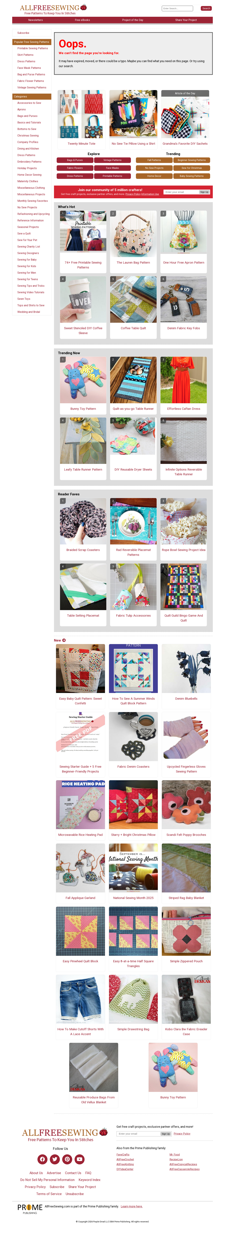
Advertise (54, 1173)
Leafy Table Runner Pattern (83, 469)
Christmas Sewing (28, 135)
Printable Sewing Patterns (32, 48)
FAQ (88, 1173)
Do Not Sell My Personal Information (47, 1180)
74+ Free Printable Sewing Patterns (83, 265)
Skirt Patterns (25, 54)
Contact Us (73, 1173)
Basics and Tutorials (29, 122)
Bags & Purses (75, 160)
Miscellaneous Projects (31, 194)
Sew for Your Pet (27, 240)
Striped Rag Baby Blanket (186, 898)
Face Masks (112, 168)
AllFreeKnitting (125, 1164)
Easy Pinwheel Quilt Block (80, 961)
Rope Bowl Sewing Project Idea (183, 550)
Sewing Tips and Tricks (30, 285)
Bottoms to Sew (26, 129)
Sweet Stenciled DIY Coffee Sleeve (83, 330)
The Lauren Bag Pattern (133, 262)
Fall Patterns (154, 160)
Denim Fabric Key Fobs (183, 328)
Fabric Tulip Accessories (133, 615)
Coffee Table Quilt (133, 328)
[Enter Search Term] (177, 8)
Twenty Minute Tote (81, 144)
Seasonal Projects (28, 227)
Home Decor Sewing (29, 174)
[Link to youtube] (80, 1159)
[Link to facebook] (42, 1159)
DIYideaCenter (125, 1169)
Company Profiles (27, 142)
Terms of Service (49, 1194)
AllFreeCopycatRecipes (183, 1164)
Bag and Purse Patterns (31, 74)
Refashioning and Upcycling (33, 214)
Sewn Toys (23, 298)
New (60, 640)
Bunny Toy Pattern (83, 409)
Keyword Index (89, 1180)
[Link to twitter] (55, 1159)
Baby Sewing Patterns (192, 176)
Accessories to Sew (29, 103)
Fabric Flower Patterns (30, 81)
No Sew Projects (27, 207)
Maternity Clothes (27, 181)
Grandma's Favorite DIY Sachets (185, 144)
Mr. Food (175, 1154)
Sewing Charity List (28, 246)
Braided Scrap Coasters (83, 550)
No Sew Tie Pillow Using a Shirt (133, 144)
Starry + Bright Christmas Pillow (133, 835)
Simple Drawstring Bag (133, 1029)
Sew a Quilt (24, 233)
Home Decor (154, 176)
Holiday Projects (27, 168)
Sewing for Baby (27, 259)
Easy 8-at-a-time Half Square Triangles (133, 963)
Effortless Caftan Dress (183, 409)
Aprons (21, 109)
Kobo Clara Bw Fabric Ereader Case (186, 1031)
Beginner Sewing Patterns (192, 160)
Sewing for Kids (26, 266)
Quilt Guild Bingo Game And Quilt (183, 618)
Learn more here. (132, 1206)
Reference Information (30, 220)
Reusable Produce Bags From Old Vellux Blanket (94, 1099)
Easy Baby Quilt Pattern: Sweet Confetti (80, 701)
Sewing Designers (28, 253)
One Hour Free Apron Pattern (183, 262)
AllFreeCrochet (125, 1159)
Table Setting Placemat (83, 615)
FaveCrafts (123, 1154)
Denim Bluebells (186, 699)
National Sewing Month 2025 (133, 898)
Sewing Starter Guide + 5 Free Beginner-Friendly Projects (80, 769)
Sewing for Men (26, 272)
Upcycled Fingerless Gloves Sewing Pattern (186, 769)
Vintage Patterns (112, 160)
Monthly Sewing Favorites (32, 200)
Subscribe (23, 32)
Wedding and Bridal (28, 312)
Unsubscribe (75, 1194)
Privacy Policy (133, 194)
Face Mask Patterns (29, 67)
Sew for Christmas (192, 168)
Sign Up (204, 192)
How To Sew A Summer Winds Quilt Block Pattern (133, 701)
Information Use (150, 194)
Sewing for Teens (27, 279)
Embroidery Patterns (29, 161)
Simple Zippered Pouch (186, 961)
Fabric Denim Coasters (133, 767)
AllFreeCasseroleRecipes (185, 1169)
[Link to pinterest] (67, 1159)
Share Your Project (82, 1187)
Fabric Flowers (75, 168)
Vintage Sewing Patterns (31, 87)
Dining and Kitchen (28, 148)
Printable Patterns (112, 176)
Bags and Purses (27, 116)
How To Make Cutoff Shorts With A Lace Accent (80, 1031)
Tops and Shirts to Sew (30, 305)
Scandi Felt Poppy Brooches (186, 835)
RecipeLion (176, 1159)
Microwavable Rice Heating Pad (80, 835)
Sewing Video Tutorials (30, 292)
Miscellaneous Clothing (31, 187)
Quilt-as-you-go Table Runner (133, 409)
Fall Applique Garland (80, 898)
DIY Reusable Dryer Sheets (133, 469)
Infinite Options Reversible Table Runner (183, 472)
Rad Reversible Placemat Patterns (133, 552)
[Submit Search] (206, 8)
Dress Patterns (26, 61)
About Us (36, 1173)
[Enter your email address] (138, 1133)
